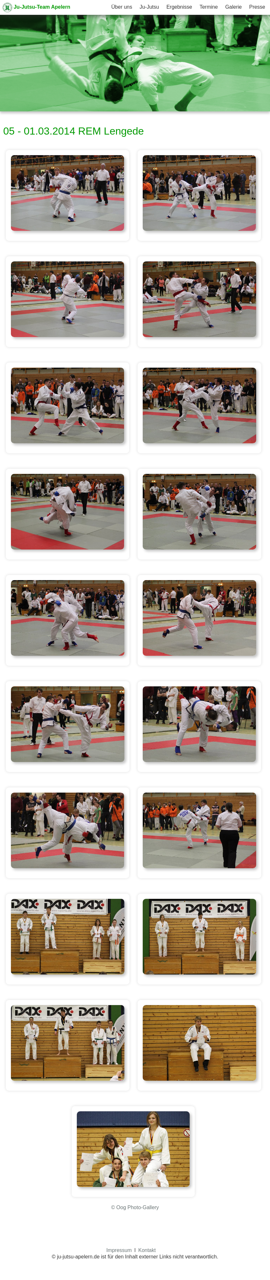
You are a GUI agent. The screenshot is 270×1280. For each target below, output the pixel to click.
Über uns (121, 7)
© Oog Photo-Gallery (135, 1207)
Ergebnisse (179, 7)
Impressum (119, 1250)
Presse (257, 7)
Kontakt (147, 1250)
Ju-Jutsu (149, 7)
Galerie (233, 7)
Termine (209, 7)
